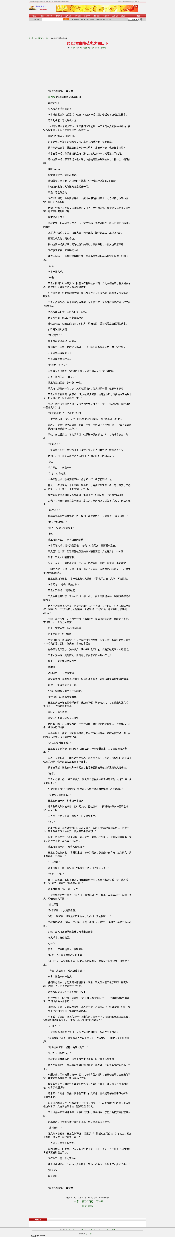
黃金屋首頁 (33, 1)
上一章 (75, 1201)
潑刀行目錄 (87, 1201)
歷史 (85, 16)
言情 (79, 16)
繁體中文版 (121, 1)
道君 (81, 19)
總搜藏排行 (65, 1)
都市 (76, 16)
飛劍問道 (99, 19)
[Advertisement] (66, 68)
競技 (98, 16)
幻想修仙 (86, 48)
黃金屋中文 (32, 38)
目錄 (47, 38)
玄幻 (57, 16)
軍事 (88, 16)
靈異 (107, 16)
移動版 (123, 16)
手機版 (42, 16)
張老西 (73, 48)
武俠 (66, 16)
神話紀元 (93, 19)
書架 (138, 16)
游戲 (95, 16)
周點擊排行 (49, 1)
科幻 (104, 16)
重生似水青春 (107, 19)
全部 (117, 16)
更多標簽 (103, 48)
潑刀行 (40, 38)
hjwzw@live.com (91, 1234)
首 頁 (34, 16)
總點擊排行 (41, 1)
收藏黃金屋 (128, 1)
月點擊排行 (57, 1)
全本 (113, 16)
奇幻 (60, 16)
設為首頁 (136, 1)
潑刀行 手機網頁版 (87, 1206)
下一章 (99, 1201)
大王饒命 (86, 19)
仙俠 (69, 16)
